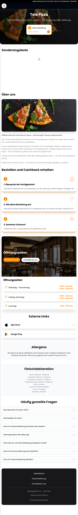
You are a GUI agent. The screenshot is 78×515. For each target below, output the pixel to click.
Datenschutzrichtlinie (38, 495)
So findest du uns (30, 260)
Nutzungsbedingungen (39, 500)
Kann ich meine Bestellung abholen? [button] (39, 459)
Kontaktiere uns (11, 260)
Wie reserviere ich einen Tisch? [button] (39, 409)
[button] (39, 30)
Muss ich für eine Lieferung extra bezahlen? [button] (39, 451)
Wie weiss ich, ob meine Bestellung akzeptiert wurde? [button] (39, 442)
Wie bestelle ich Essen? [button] (39, 418)
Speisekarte (39, 473)
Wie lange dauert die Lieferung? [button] (39, 434)
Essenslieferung (39, 478)
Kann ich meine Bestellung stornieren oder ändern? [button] (39, 426)
